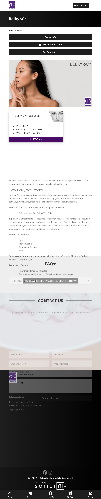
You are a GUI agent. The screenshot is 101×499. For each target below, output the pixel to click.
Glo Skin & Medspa (45, 478)
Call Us (50, 36)
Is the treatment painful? (25, 282)
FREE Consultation (50, 44)
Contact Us (50, 52)
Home (11, 30)
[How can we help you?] (50, 387)
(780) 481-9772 (57, 314)
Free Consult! (81, 5)
